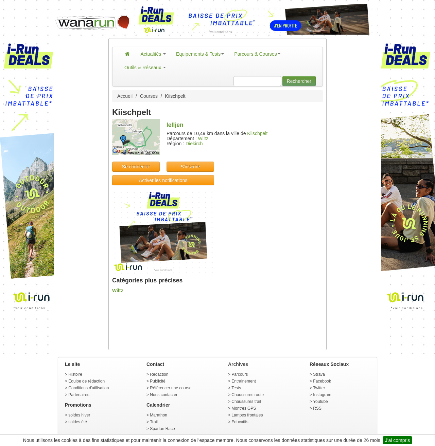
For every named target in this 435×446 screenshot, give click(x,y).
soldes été (77, 422)
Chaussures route (247, 394)
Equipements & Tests (200, 54)
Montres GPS (243, 408)
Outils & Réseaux (145, 67)
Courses (149, 96)
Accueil (125, 96)
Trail (154, 422)
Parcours (239, 374)
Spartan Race (162, 428)
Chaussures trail (246, 401)
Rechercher (299, 81)
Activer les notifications (163, 180)
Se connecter (136, 166)
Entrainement (243, 381)
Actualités (153, 54)
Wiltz (203, 138)
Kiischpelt (257, 133)
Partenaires (78, 394)
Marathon (158, 415)
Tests (236, 388)
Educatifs (239, 422)
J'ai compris (397, 440)
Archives (238, 364)
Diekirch (194, 143)
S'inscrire (190, 166)
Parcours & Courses (257, 54)
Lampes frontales (247, 415)
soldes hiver (79, 415)
